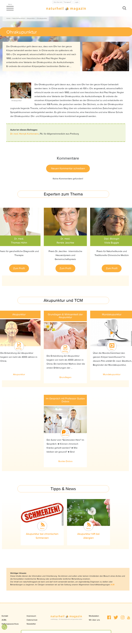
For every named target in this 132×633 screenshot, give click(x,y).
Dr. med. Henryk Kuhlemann (24, 133)
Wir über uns (94, 620)
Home (8, 18)
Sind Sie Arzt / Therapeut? (62, 2)
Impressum (31, 616)
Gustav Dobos (65, 461)
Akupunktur (31, 18)
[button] (109, 617)
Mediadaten (94, 616)
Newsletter (31, 624)
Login (76, 2)
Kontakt (5, 616)
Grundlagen (65, 377)
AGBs (4, 620)
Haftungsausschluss (10, 624)
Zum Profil (19, 268)
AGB (112, 584)
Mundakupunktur (111, 374)
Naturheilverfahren (18, 18)
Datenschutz (32, 620)
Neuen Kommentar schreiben (68, 168)
